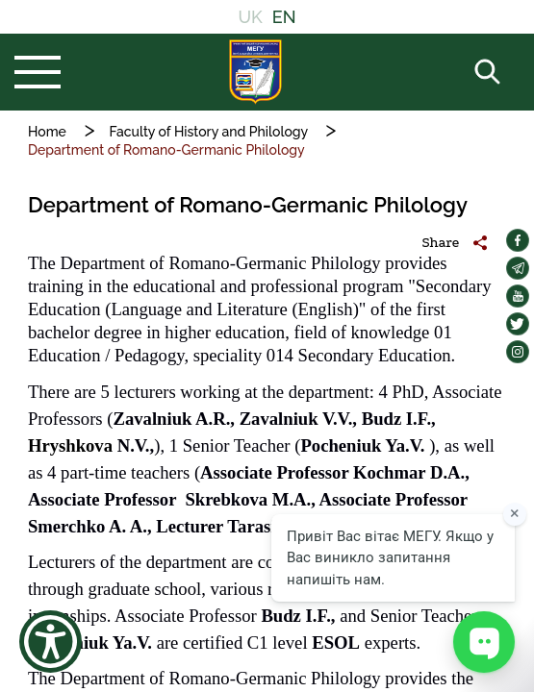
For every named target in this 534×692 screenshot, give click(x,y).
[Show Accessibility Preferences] (50, 641)
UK (250, 17)
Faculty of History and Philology (209, 131)
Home (47, 131)
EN (284, 17)
